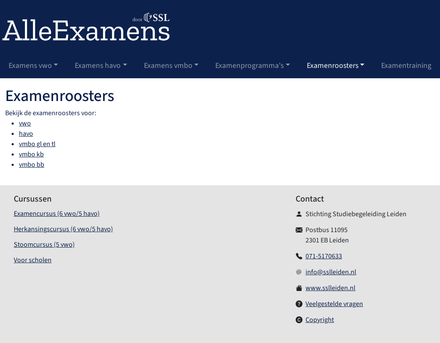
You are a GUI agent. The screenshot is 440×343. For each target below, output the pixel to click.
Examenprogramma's (249, 65)
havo (26, 133)
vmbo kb (31, 154)
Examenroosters (332, 65)
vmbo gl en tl (37, 144)
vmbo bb (31, 164)
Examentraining (406, 65)
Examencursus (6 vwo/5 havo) (57, 213)
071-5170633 (324, 256)
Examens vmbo (168, 65)
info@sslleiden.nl (331, 272)
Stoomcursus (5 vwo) (44, 244)
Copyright (320, 320)
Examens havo (98, 65)
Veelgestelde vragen (334, 304)
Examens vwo (30, 65)
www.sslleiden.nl (330, 288)
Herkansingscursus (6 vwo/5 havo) (63, 229)
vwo (25, 123)
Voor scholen (33, 260)
